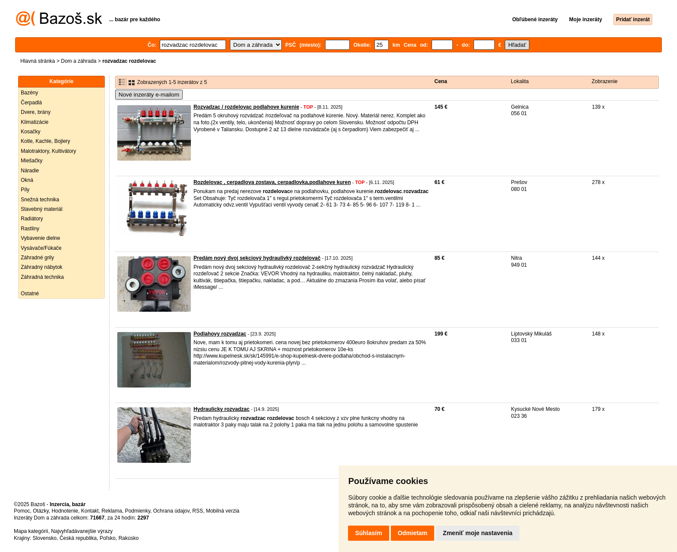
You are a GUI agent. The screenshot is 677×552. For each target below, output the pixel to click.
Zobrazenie (605, 81)
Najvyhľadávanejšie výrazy (82, 531)
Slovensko (44, 538)
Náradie (30, 171)
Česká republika (78, 538)
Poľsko (108, 538)
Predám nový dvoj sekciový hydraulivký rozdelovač (256, 258)
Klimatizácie (34, 122)
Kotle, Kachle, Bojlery (45, 141)
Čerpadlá (31, 103)
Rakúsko (129, 538)
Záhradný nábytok (41, 267)
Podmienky (137, 511)
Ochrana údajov (171, 511)
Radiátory (32, 219)
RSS (197, 511)
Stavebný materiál (41, 209)
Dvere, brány (36, 112)
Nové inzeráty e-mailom (149, 94)
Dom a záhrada (79, 61)
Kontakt (90, 511)
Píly (25, 190)
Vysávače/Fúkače (41, 248)
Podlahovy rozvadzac (219, 334)
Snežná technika (40, 200)
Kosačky (30, 132)
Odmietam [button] (412, 532)
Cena (441, 81)
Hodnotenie (65, 511)
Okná (27, 180)
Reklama (112, 511)
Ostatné (30, 294)
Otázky (40, 511)
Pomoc (22, 511)
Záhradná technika (42, 277)
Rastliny (30, 229)
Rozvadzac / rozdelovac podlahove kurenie (246, 107)
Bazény (29, 93)
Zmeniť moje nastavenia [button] (478, 532)
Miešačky (31, 161)
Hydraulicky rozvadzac (221, 409)
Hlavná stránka (37, 61)
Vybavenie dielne (40, 238)
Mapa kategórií (31, 531)
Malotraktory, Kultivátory (48, 151)
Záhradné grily (37, 258)
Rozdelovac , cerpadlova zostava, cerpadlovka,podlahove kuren (272, 182)
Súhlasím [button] (368, 532)
